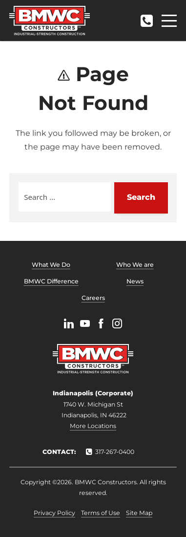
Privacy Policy (54, 512)
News (135, 281)
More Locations (93, 426)
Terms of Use (100, 512)
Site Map (139, 512)
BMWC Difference (51, 281)
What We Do (51, 264)
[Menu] (169, 21)
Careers (93, 297)
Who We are (135, 264)
